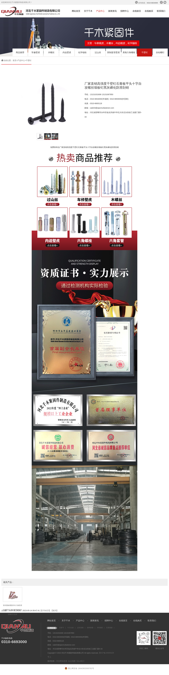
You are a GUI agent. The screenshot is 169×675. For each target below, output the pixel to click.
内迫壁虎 (67, 52)
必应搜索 (80, 628)
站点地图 (72, 661)
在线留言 (137, 11)
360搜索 (100, 628)
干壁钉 (144, 52)
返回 (54, 610)
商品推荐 (20, 52)
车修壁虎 (35, 52)
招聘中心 (124, 11)
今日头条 (70, 628)
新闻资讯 (112, 11)
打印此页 (45, 610)
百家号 (61, 628)
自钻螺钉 (160, 52)
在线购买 (149, 11)
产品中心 (100, 11)
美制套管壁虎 (113, 52)
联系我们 (161, 11)
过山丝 (98, 52)
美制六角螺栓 (129, 52)
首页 (14, 60)
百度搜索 (109, 628)
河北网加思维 (61, 661)
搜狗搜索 (90, 628)
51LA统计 (80, 661)
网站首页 (76, 11)
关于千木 (88, 11)
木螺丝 (51, 52)
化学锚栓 (82, 52)
